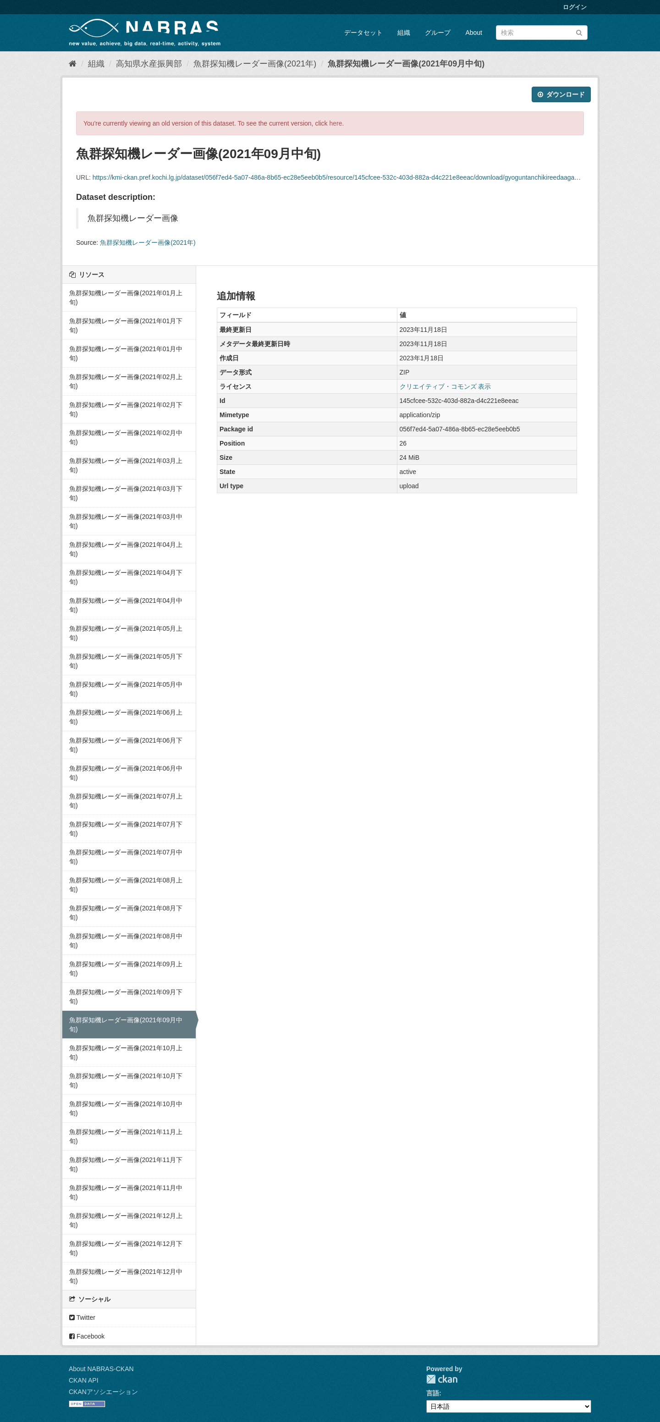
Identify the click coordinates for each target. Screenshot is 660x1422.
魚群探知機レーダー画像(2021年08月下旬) (125, 912)
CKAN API (84, 1380)
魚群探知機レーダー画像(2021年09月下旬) (125, 996)
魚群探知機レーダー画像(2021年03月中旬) (125, 521)
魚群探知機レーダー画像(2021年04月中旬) (125, 605)
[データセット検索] (542, 32)
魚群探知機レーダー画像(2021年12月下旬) (125, 1248)
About (473, 32)
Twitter (82, 1317)
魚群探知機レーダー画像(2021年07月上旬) (125, 801)
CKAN (441, 1379)
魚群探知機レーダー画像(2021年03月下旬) (125, 493)
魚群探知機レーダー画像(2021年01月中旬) (125, 353)
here (336, 123)
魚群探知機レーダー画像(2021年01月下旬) (125, 325)
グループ (438, 32)
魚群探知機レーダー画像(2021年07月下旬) (125, 829)
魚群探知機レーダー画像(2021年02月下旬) (125, 409)
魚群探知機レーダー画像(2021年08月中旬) (125, 940)
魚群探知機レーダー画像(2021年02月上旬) (125, 381)
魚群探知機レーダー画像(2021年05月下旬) (125, 661)
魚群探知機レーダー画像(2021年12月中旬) (125, 1276)
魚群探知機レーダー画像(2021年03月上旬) (125, 465)
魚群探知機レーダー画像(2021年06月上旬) (125, 717)
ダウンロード (561, 94)
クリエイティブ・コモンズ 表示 (445, 386)
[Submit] (579, 32)
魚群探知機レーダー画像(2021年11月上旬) (125, 1136)
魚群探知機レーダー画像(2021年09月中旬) (406, 63)
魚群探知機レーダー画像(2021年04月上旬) (125, 549)
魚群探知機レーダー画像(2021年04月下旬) (125, 577)
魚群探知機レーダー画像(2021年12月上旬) (125, 1220)
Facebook (86, 1336)
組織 (403, 32)
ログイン (575, 7)
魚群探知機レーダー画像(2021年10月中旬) (125, 1108)
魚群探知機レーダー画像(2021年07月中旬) (125, 857)
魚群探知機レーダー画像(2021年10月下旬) (125, 1080)
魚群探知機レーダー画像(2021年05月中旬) (125, 689)
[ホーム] (73, 63)
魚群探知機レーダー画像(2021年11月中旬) (125, 1192)
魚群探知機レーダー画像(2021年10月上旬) (125, 1052)
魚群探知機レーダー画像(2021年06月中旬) (125, 773)
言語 (432, 1393)
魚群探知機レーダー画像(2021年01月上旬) (125, 297)
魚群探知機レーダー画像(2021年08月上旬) (125, 884)
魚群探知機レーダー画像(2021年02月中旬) (125, 437)
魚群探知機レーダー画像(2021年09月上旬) (125, 968)
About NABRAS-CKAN (101, 1368)
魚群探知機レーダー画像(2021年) (254, 63)
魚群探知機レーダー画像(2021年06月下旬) (125, 745)
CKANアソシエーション (103, 1391)
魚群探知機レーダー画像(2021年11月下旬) (125, 1164)
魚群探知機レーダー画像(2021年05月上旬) (125, 633)
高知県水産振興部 (149, 63)
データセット (363, 32)
